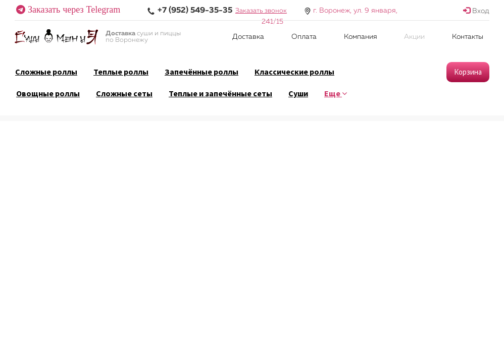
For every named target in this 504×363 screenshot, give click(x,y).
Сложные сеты (124, 93)
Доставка (248, 36)
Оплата (304, 36)
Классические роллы (294, 72)
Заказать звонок (261, 11)
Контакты (467, 36)
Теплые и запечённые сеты (220, 93)
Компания (360, 36)
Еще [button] (335, 93)
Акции (414, 36)
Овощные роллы (48, 93)
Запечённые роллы (201, 72)
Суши (298, 93)
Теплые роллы (120, 72)
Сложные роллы (46, 72)
